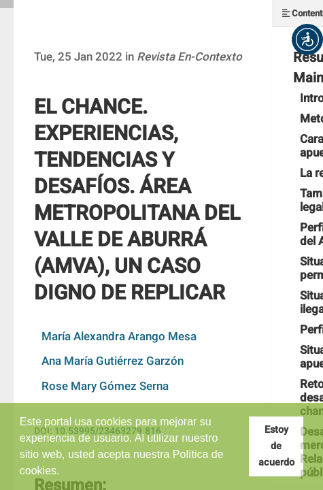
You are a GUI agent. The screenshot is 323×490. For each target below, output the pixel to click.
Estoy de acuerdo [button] (276, 446)
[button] (307, 39)
